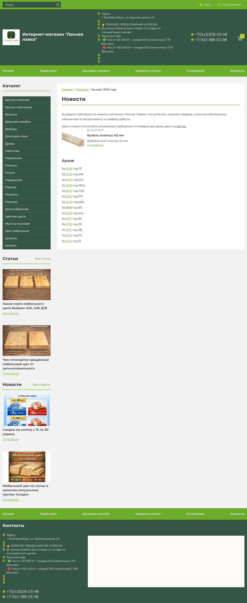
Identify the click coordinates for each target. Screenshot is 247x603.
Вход (207, 4)
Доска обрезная (16, 209)
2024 (69, 179)
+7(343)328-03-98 (211, 34)
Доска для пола (16, 136)
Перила (10, 187)
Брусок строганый (18, 107)
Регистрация (231, 4)
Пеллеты (11, 194)
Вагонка (11, 114)
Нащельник (13, 158)
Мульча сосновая (17, 223)
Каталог (8, 70)
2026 (69, 168)
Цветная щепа (15, 216)
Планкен (11, 202)
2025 (69, 174)
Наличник (12, 151)
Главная (67, 89)
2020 (69, 202)
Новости (82, 89)
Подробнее (11, 313)
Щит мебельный (17, 231)
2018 (69, 213)
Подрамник (13, 180)
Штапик (11, 245)
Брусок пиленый (17, 100)
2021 (69, 196)
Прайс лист (48, 70)
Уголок (10, 172)
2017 (69, 218)
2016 (69, 224)
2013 (69, 241)
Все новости (42, 384)
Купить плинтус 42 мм (105, 135)
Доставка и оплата (96, 70)
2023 (69, 185)
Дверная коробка (18, 121)
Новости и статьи (148, 70)
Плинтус (11, 165)
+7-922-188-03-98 (211, 39)
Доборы (11, 129)
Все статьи (43, 258)
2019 (69, 207)
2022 (69, 191)
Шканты (11, 238)
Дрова (9, 143)
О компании (195, 70)
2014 (69, 235)
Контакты (237, 70)
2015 (69, 230)
